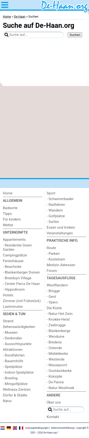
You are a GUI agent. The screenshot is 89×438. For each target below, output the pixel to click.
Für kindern (12, 219)
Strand (8, 321)
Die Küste (54, 308)
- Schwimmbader (60, 199)
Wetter (8, 225)
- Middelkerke (57, 353)
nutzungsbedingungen (37, 428)
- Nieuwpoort (57, 365)
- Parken (53, 253)
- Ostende (54, 348)
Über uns (54, 402)
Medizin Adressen (61, 265)
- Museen (10, 332)
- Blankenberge (58, 331)
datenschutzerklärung (62, 428)
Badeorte (10, 208)
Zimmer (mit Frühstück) (22, 301)
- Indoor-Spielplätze (18, 372)
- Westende (56, 359)
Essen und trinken (61, 227)
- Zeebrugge (56, 325)
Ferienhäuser (13, 261)
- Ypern (52, 302)
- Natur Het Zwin (60, 314)
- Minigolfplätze (15, 384)
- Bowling (10, 378)
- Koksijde (54, 376)
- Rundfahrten (13, 355)
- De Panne (55, 382)
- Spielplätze (12, 367)
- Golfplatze (56, 216)
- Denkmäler (12, 338)
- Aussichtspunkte (17, 344)
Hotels (8, 295)
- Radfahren (56, 204)
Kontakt (53, 417)
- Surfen (53, 222)
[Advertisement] (44, 132)
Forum (52, 271)
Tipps (7, 214)
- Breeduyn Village (17, 278)
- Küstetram (56, 259)
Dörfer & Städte (15, 395)
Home (8, 193)
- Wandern (55, 210)
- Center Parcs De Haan (21, 284)
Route (51, 248)
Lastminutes (13, 306)
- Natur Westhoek (60, 388)
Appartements (14, 239)
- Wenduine (56, 336)
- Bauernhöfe (13, 361)
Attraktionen (13, 349)
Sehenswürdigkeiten (19, 327)
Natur (7, 401)
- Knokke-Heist (58, 319)
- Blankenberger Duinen (21, 272)
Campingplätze (15, 255)
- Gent (51, 296)
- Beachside (12, 267)
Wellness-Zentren (17, 389)
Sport (51, 193)
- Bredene (54, 342)
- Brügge (53, 291)
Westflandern (57, 285)
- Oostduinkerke (59, 371)
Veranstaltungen (60, 233)
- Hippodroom (14, 289)
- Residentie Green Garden (17, 247)
